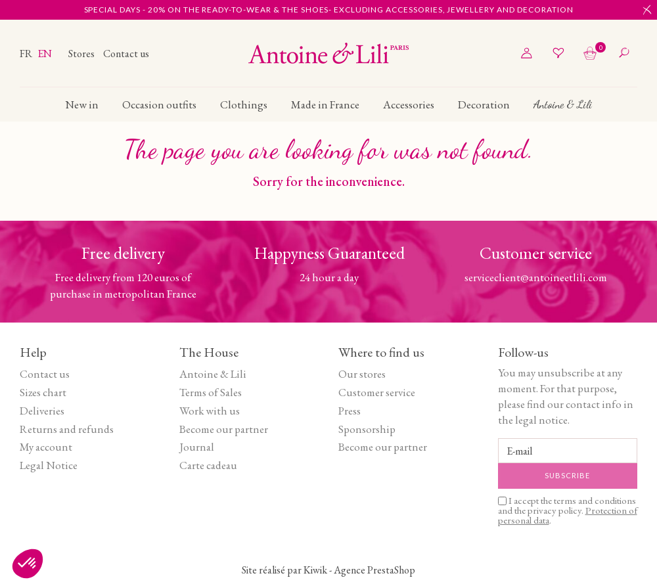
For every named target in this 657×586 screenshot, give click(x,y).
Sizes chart (43, 392)
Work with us (209, 410)
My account (46, 447)
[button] (27, 563)
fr (27, 53)
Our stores (362, 374)
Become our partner (223, 429)
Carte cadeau (208, 465)
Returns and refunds (67, 429)
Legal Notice (49, 465)
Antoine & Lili (212, 374)
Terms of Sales (210, 392)
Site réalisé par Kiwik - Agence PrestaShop (328, 570)
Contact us (126, 53)
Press (349, 410)
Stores (82, 53)
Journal (196, 447)
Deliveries (42, 410)
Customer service (376, 392)
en (44, 53)
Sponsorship (367, 429)
